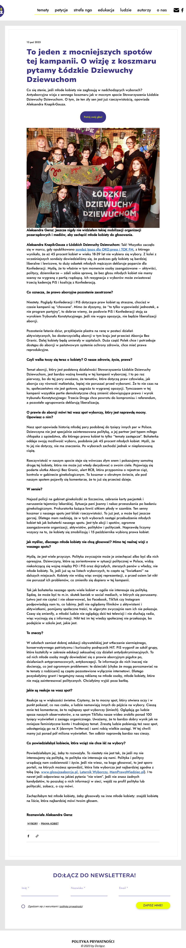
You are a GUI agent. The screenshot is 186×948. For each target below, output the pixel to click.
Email (122, 888)
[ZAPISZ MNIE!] (153, 905)
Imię (24, 888)
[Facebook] (182, 10)
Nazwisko (77, 888)
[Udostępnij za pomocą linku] (37, 836)
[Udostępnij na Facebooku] (28, 836)
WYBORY (32, 823)
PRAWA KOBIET (50, 823)
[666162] (176, 10)
